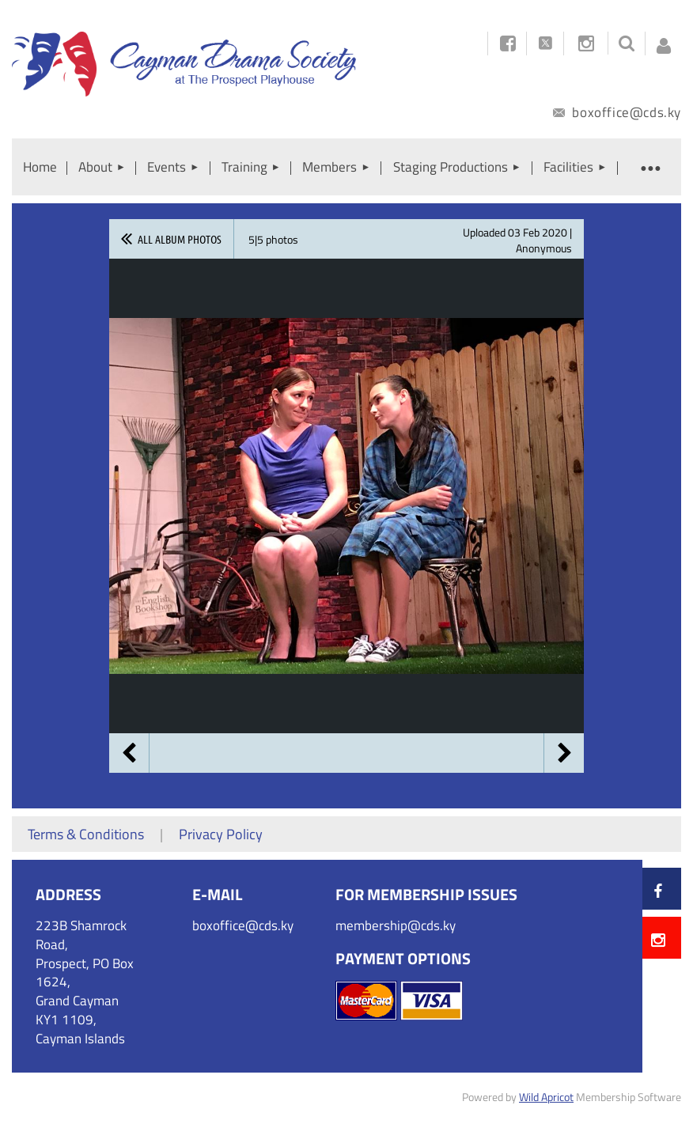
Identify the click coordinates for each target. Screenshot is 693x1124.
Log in (663, 41)
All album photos (180, 239)
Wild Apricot (546, 1096)
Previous (129, 753)
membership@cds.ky (395, 925)
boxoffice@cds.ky (617, 112)
